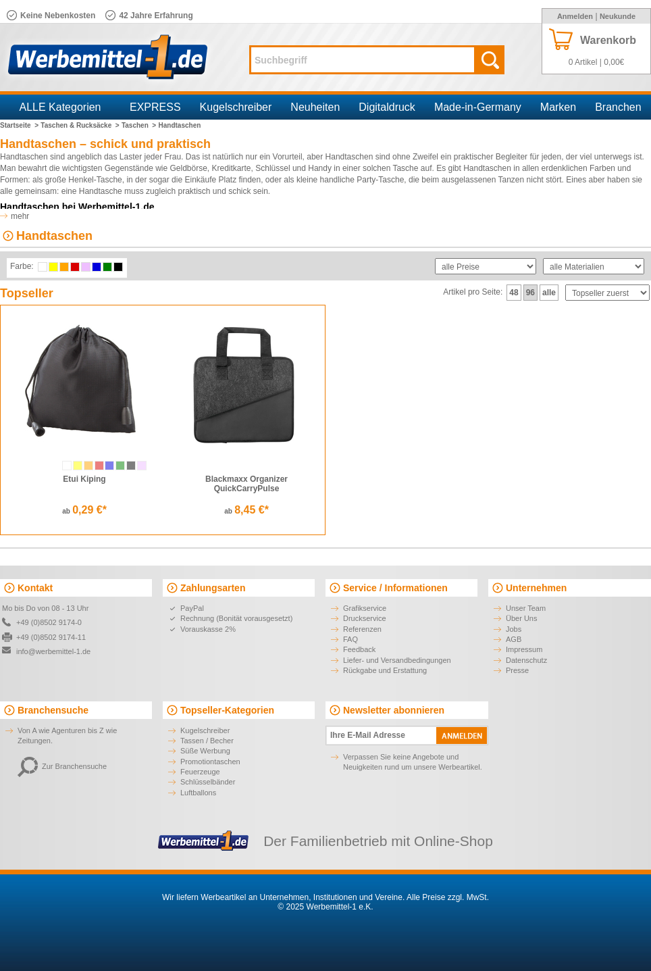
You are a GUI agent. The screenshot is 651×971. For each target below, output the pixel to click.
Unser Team (526, 608)
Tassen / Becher (207, 741)
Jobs (513, 629)
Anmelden (575, 16)
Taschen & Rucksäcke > (80, 125)
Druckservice (364, 618)
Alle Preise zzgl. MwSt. (448, 897)
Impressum (524, 649)
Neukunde (617, 16)
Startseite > (19, 125)
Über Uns (521, 618)
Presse (517, 670)
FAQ (350, 639)
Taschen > (139, 125)
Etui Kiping (84, 479)
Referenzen (362, 629)
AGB (513, 639)
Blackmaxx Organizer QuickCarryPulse (246, 483)
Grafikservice (364, 608)
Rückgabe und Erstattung (385, 670)
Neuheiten (315, 107)
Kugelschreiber (236, 107)
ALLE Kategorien (60, 107)
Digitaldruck (387, 107)
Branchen (618, 107)
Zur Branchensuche (62, 766)
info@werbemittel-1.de (53, 651)
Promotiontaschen (210, 761)
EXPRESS (155, 107)
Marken (558, 107)
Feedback (359, 649)
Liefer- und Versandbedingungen (397, 660)
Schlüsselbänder (207, 782)
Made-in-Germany (477, 107)
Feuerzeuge (200, 772)
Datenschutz (526, 660)
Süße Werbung (205, 751)
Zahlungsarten (212, 587)
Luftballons (198, 793)
